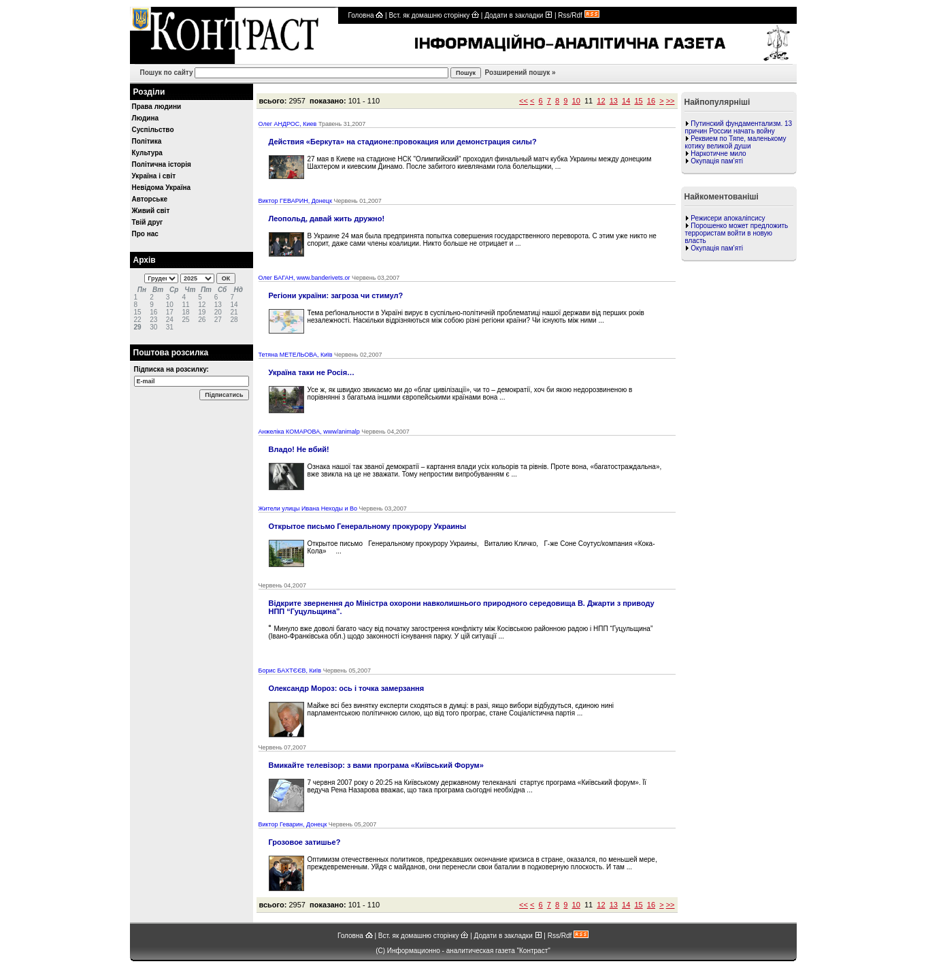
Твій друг (147, 222)
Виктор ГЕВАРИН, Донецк (295, 200)
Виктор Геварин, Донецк (293, 824)
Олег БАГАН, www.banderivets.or (304, 277)
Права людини (157, 106)
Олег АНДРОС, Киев (288, 123)
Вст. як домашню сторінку (433, 15)
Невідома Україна (161, 187)
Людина (145, 118)
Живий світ (151, 210)
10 (576, 101)
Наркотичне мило (718, 153)
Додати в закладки (518, 15)
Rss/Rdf (578, 15)
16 (651, 101)
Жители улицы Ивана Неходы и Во (308, 508)
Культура (147, 153)
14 (626, 101)
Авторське (150, 199)
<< (523, 101)
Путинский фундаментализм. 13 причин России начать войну (739, 127)
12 (601, 101)
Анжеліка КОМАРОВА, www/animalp (309, 431)
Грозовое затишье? (305, 842)
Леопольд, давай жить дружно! (327, 218)
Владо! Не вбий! (299, 449)
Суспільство (153, 129)
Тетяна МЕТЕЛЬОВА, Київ (296, 354)
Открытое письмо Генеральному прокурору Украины (368, 526)
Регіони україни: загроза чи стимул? (336, 295)
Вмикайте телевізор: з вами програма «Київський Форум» (376, 765)
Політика (147, 141)
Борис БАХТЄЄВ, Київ (290, 670)
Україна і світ (154, 176)
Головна (366, 15)
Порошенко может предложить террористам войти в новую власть (737, 233)
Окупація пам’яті (717, 161)
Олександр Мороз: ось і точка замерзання (347, 688)
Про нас (145, 234)
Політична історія (161, 164)
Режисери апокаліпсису (728, 218)
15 (638, 101)
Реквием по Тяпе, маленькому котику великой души (736, 142)
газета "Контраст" (522, 950)
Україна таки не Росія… (312, 372)
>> (670, 101)
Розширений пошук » (519, 72)
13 (614, 101)
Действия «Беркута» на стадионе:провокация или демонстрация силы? (403, 142)
